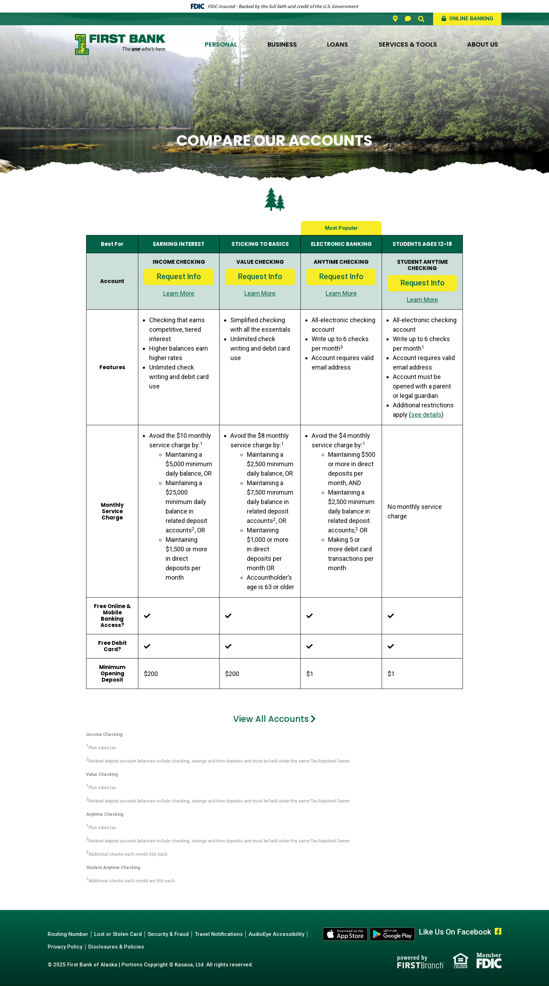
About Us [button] (482, 44)
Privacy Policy (65, 947)
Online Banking (470, 18)
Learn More (178, 293)
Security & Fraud (168, 934)
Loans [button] (337, 44)
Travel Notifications (219, 934)
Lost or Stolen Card (118, 934)
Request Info (179, 276)
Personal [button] (221, 44)
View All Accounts (271, 719)
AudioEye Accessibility (276, 934)
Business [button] (282, 44)
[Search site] (421, 19)
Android (392, 934)
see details (426, 414)
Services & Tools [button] (407, 44)
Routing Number (68, 934)
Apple (345, 934)
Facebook (498, 931)
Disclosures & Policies (116, 947)
